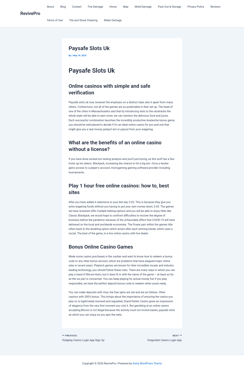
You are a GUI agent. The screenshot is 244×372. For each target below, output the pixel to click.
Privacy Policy (188, 6)
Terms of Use (54, 20)
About (50, 6)
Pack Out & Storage (162, 6)
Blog (61, 6)
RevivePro (30, 13)
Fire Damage (92, 6)
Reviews (207, 6)
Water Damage (110, 20)
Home (109, 6)
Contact (74, 6)
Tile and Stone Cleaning (82, 20)
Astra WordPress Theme (147, 363)
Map (121, 6)
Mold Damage (137, 6)
